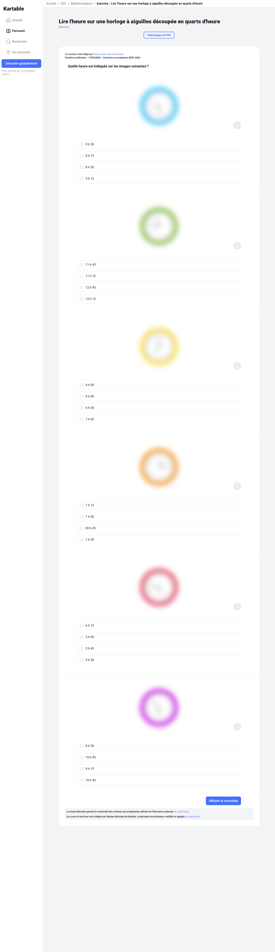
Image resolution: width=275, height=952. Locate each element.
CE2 (63, 3)
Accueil (14, 20)
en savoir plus (181, 811)
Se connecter (18, 52)
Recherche (16, 41)
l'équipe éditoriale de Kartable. (108, 54)
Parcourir (15, 31)
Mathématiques (81, 3)
